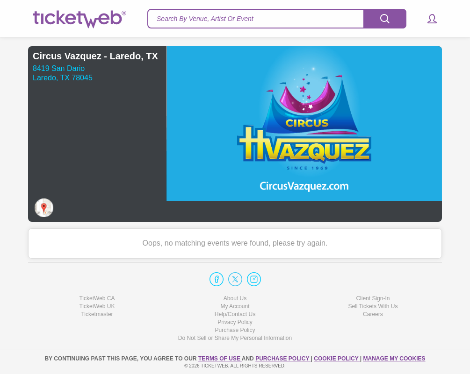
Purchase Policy (235, 330)
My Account (234, 306)
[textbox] (276, 18)
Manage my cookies (394, 358)
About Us (235, 298)
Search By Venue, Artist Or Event (205, 18)
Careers (373, 314)
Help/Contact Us (235, 314)
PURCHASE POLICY (283, 358)
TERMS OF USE (220, 358)
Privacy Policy (235, 322)
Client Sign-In (373, 298)
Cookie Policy (337, 358)
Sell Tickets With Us (373, 306)
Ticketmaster (97, 314)
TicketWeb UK (97, 306)
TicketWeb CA (97, 298)
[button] (428, 19)
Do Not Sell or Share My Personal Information (235, 338)
